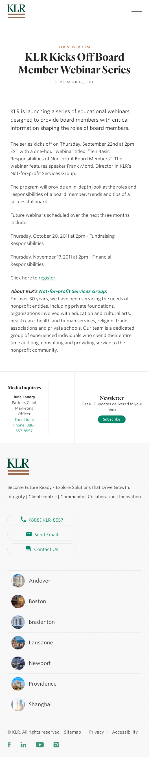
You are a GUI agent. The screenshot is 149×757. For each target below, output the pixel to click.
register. (47, 278)
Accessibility (125, 732)
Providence (34, 684)
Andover (30, 581)
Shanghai (31, 704)
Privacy (96, 732)
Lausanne (32, 642)
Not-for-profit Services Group (72, 291)
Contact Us (42, 549)
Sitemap (72, 732)
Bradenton (33, 622)
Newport (31, 663)
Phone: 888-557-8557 (24, 428)
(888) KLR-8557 (42, 520)
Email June (24, 419)
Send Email (42, 534)
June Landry (24, 397)
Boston (28, 601)
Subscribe (111, 419)
